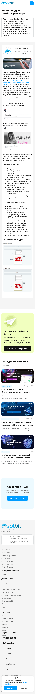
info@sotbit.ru (7, 643)
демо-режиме (14, 99)
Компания (5, 612)
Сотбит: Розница (7, 561)
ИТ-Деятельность (7, 621)
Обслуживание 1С (7, 598)
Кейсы (4, 575)
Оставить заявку (17, 498)
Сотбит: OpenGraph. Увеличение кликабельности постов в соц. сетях (16, 82)
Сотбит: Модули (7, 567)
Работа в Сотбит (7, 619)
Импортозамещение (10, 571)
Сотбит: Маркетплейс (8, 556)
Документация (7, 579)
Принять (10, 688)
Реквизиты (5, 624)
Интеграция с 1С (7, 601)
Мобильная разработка (9, 604)
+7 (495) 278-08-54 (9, 633)
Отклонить (24, 688)
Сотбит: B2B (5, 553)
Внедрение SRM (7, 592)
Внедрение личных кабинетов (11, 587)
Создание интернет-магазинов (12, 595)
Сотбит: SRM (6, 558)
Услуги (4, 583)
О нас (3, 616)
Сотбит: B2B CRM (7, 564)
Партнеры (4, 627)
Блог (3, 608)
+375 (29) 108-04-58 (10, 638)
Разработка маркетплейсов (10, 590)
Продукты (5, 549)
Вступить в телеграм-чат (17, 349)
